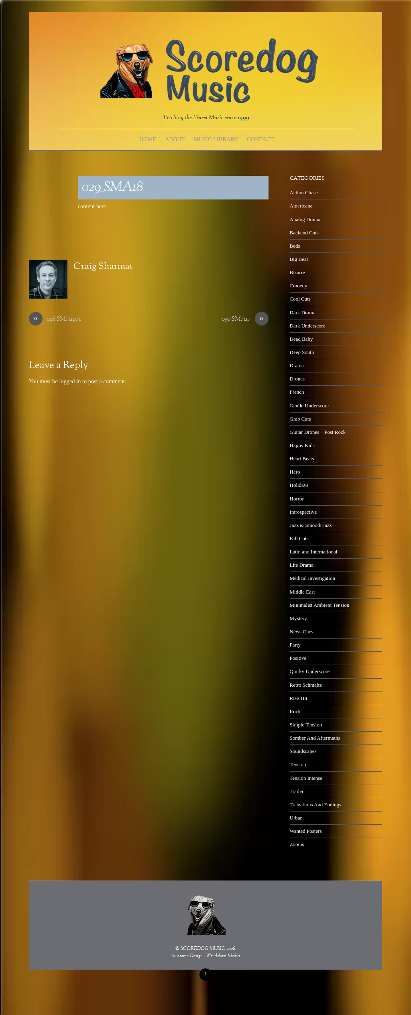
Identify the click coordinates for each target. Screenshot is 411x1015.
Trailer (297, 791)
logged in (70, 381)
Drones (297, 379)
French (297, 392)
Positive (298, 658)
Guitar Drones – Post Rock (318, 432)
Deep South (302, 352)
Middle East (302, 592)
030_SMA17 (245, 319)
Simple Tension (306, 725)
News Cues (301, 632)
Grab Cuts (300, 419)
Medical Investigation (312, 578)
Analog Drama (305, 219)
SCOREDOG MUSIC (203, 949)
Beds (295, 246)
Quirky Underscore (310, 671)
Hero (295, 472)
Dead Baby (301, 339)
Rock (295, 711)
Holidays (299, 485)
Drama (297, 365)
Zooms (297, 844)
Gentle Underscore (309, 406)
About (175, 139)
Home (147, 139)
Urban (296, 818)
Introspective (303, 512)
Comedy (298, 286)
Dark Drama (302, 312)
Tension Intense (306, 778)
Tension (298, 764)
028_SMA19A (55, 319)
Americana (301, 206)
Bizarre (297, 272)
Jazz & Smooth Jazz (311, 525)
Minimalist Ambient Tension (320, 605)
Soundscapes (303, 751)
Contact (260, 139)
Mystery (298, 618)
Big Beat (299, 259)
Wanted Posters (306, 831)
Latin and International (314, 552)
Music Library (215, 139)
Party (295, 645)
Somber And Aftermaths (315, 738)
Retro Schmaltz (306, 685)
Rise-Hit (298, 698)
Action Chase (304, 192)
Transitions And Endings (315, 804)
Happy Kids (302, 445)
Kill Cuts (299, 538)
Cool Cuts (300, 299)
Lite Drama (301, 565)
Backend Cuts (304, 233)
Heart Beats (302, 459)
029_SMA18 (112, 187)
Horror (297, 499)
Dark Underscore (308, 326)
